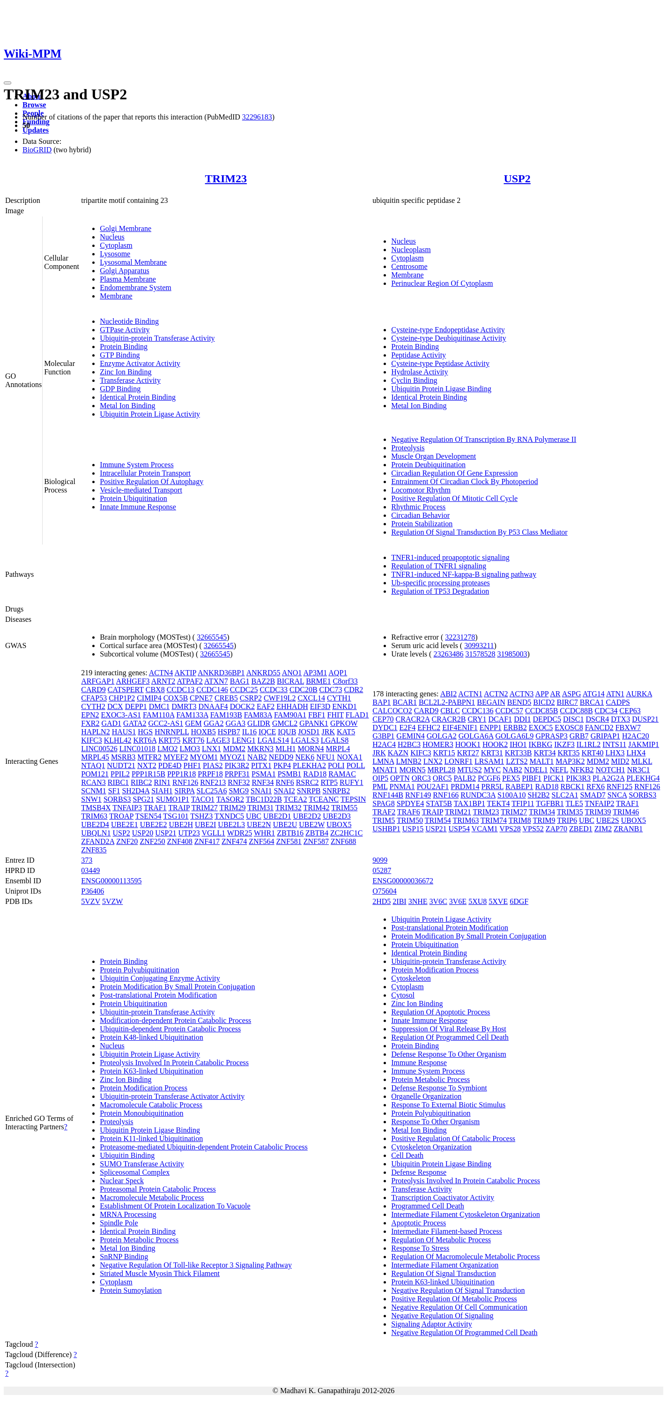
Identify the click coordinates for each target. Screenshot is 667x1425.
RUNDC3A (478, 795)
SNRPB (309, 791)
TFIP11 (522, 803)
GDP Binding (120, 389)
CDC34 (606, 711)
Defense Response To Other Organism (448, 1054)
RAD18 (314, 774)
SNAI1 (261, 791)
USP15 (412, 829)
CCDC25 (244, 690)
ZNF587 (316, 841)
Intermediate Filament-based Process (446, 1231)
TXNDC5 (229, 816)
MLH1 (285, 749)
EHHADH (292, 706)
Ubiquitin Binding (127, 1155)
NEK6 (304, 757)
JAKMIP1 (643, 744)
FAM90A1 (290, 715)
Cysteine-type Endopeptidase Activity (448, 330)
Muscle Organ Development (433, 456)
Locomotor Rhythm (421, 490)
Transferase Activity (130, 380)
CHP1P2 (122, 698)
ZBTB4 (316, 833)
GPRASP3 (551, 736)
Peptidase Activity (418, 355)
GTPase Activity (124, 330)
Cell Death (407, 1155)
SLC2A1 (565, 795)
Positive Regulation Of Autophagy (151, 481)
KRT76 (193, 740)
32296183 (257, 117)
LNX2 (433, 761)
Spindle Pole (119, 1223)
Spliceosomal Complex (135, 1172)
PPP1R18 (181, 774)
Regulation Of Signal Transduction (443, 1273)
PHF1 (192, 765)
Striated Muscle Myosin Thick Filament (160, 1273)
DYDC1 (384, 727)
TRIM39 (598, 812)
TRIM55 (344, 808)
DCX (115, 706)
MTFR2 (149, 757)
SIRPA (185, 791)
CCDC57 (510, 711)
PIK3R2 (237, 765)
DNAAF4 (213, 706)
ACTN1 (470, 694)
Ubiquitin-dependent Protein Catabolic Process (170, 1029)
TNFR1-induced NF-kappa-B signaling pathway (463, 574)
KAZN (398, 753)
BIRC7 (567, 702)
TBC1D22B (264, 799)
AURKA (639, 694)
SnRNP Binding (124, 1257)
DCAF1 (500, 719)
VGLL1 (213, 833)
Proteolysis (407, 448)
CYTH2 (93, 706)
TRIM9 (544, 820)
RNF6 (285, 782)
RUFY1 (351, 782)
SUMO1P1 (172, 799)
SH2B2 (538, 795)
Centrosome (409, 266)
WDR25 (239, 833)
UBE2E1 (124, 824)
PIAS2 (213, 765)
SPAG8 (383, 803)
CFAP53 (94, 698)
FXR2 (90, 723)
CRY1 (476, 719)
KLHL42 (118, 740)
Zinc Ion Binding (125, 372)
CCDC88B (576, 711)
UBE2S (607, 820)
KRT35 (568, 753)
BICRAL (290, 681)
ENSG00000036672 (402, 881)
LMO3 (190, 749)
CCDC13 (181, 690)
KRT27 (468, 753)
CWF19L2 (280, 698)
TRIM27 (205, 808)
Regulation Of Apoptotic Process (440, 1012)
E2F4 (408, 727)
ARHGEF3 (133, 681)
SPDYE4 (410, 803)
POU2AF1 (433, 787)
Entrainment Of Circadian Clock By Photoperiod (464, 481)
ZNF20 (127, 841)
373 (86, 860)
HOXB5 (203, 732)
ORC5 (442, 778)
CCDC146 (212, 690)
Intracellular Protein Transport (145, 473)
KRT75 (169, 740)
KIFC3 (91, 740)
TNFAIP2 (600, 803)
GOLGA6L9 (514, 736)
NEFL (559, 770)
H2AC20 (635, 736)
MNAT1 (384, 770)
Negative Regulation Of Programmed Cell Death (464, 1332)
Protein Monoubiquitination (141, 1113)
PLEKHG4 (643, 778)
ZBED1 (581, 829)
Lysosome (115, 254)
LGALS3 (305, 740)
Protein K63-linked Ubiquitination (151, 1071)
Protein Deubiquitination (428, 465)
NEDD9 (281, 757)
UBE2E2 (153, 824)
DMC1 (159, 706)
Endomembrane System (135, 287)
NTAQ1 (93, 765)
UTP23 (189, 833)
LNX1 (211, 749)
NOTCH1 (610, 770)
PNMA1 (402, 787)
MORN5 (413, 770)
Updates (35, 130)
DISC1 (573, 719)
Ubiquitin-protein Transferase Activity (157, 338)
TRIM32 (288, 808)
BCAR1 (405, 702)
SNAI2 (284, 791)
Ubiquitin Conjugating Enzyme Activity (160, 978)
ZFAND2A (97, 841)
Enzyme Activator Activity (140, 363)
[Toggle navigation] (7, 83)
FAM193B (226, 715)
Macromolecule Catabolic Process (151, 1105)
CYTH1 (339, 698)
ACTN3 (522, 694)
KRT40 (593, 753)
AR (555, 694)
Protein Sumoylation (131, 1290)
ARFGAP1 (97, 681)
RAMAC (342, 774)
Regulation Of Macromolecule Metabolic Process (465, 1257)
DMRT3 (183, 706)
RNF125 (619, 787)
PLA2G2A (608, 778)
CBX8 (155, 690)
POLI (336, 765)
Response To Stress (420, 1248)
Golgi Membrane (125, 228)
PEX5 (511, 778)
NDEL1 (536, 770)
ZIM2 (603, 829)
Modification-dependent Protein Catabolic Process (175, 1020)
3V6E (458, 901)
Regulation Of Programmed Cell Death (450, 1037)
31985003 (512, 654)
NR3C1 (638, 770)
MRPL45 (95, 757)
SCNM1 (93, 791)
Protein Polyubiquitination (139, 970)
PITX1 (261, 765)
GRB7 (579, 736)
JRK (328, 732)
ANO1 (292, 673)
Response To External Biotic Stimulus (448, 1105)
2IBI (399, 901)
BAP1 (381, 702)
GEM (193, 723)
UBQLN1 (96, 833)
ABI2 (448, 694)
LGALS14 (273, 740)
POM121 (95, 774)
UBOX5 (338, 824)
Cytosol (403, 995)
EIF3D (320, 706)
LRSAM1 (489, 761)
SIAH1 (161, 791)
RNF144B (387, 795)
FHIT (335, 715)
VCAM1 (485, 829)
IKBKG (541, 744)
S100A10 (511, 795)
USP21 (165, 833)
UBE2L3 (231, 824)
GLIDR (258, 723)
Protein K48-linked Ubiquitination (151, 1037)
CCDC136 (478, 711)
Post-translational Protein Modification (158, 995)
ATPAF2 (189, 681)
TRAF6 (408, 812)
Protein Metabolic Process (139, 1240)
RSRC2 (307, 782)
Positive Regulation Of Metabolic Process (454, 1299)
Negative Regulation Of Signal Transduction (458, 1290)
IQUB (287, 732)
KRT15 (444, 753)
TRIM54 (438, 820)
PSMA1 (264, 774)
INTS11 (614, 744)
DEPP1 (136, 706)
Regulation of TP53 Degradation (440, 591)
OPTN (400, 778)
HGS (145, 732)
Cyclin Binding (414, 380)
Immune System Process (136, 465)
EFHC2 (428, 727)
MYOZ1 (232, 757)
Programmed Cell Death (427, 1206)
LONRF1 (459, 761)
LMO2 (167, 749)
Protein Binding (124, 347)
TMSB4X (96, 808)
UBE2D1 (277, 816)
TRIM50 (410, 820)
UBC (253, 816)
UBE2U (285, 824)
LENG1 (244, 740)
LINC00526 (99, 749)
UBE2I (205, 824)
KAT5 (346, 732)
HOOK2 (495, 744)
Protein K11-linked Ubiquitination (151, 1138)
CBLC (450, 711)
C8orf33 (345, 681)
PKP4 (282, 765)
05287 (381, 870)
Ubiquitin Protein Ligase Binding (441, 389)
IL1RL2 (589, 744)
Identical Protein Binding (138, 397)
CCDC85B (541, 711)
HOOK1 (468, 744)
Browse (34, 105)
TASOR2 (230, 799)
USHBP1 (386, 829)
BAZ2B (263, 681)
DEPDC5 (547, 719)
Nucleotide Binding (129, 321)
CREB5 (226, 698)
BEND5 (519, 702)
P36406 (92, 891)
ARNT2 (163, 681)
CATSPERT (126, 690)
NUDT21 (121, 765)
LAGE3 (218, 740)
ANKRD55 (263, 673)
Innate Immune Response (138, 507)
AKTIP (185, 673)
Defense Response (418, 1172)
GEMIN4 (410, 736)
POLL (356, 765)
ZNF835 (93, 850)
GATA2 (134, 723)
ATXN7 (216, 681)
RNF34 (263, 782)
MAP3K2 (570, 761)
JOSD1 (308, 732)
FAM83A (258, 715)
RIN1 (162, 782)
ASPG (571, 694)
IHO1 (518, 744)
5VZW (112, 901)
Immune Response (419, 1063)
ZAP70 (556, 829)
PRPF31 (237, 774)
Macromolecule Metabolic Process (152, 1197)
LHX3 (615, 753)
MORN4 (311, 749)
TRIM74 (494, 820)
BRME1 (318, 681)
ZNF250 (152, 841)
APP (541, 694)
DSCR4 (597, 719)
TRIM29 (232, 808)
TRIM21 (458, 812)
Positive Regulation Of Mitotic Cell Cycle (454, 498)
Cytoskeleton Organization (431, 1147)
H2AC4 (384, 744)
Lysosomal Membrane (133, 262)
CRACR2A (413, 719)
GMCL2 (284, 723)
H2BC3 (409, 744)
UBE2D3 (337, 816)
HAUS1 (124, 732)
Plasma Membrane (128, 279)
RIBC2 (141, 782)
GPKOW (343, 723)
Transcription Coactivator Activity (442, 1197)
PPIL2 (120, 774)
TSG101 (175, 816)
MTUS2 (469, 770)
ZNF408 (180, 841)
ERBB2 (515, 727)
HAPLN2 (95, 732)
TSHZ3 (201, 816)
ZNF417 (207, 841)
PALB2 (465, 778)
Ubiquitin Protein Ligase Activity (150, 414)
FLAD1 (357, 715)
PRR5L (493, 787)
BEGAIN (491, 702)
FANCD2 (599, 727)
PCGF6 (489, 778)
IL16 (249, 732)
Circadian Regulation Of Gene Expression (454, 473)
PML (379, 787)
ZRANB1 (628, 829)
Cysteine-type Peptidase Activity (440, 363)
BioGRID (37, 150)
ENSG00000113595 (111, 881)
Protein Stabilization (421, 524)
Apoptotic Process (418, 1223)
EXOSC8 (569, 727)
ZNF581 (289, 841)
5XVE (498, 901)
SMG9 (239, 791)
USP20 (142, 833)
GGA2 (214, 723)
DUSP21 (645, 719)
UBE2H (181, 824)
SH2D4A (135, 791)
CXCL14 (311, 698)
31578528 (480, 654)
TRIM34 (542, 812)
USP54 (459, 829)
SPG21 (143, 799)
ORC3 (421, 778)
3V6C (438, 901)
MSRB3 (123, 757)
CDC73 (330, 690)
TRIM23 (226, 178)
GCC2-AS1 (166, 723)
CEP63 (630, 711)
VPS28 (509, 829)
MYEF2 (175, 757)
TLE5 (574, 803)
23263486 (448, 654)
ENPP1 (491, 727)
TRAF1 (155, 808)
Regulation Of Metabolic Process (441, 1240)
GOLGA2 (442, 736)
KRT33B (518, 753)
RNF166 (446, 795)
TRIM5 (383, 820)
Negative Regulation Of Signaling (442, 1316)
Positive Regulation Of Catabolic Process (453, 1138)
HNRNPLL (172, 732)
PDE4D (170, 765)
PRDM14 (465, 787)
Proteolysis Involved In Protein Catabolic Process (174, 1063)
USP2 (517, 178)
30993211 (479, 645)
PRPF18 (210, 774)
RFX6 (595, 787)
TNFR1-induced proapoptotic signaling (450, 557)
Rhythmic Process (418, 507)
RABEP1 (519, 787)
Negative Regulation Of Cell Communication (459, 1307)
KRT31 (492, 753)
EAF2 (265, 706)
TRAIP (179, 808)
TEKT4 (498, 803)
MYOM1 (204, 757)
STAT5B (439, 803)
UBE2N (259, 824)
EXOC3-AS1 (121, 715)
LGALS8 (335, 740)
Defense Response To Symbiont (439, 1088)
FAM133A (192, 715)
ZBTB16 (290, 833)
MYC (492, 770)
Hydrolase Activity (419, 372)
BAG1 (240, 681)
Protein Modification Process (143, 1088)
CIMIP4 (149, 698)
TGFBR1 (550, 803)
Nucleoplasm (410, 250)
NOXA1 (349, 757)
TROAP (121, 816)
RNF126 (185, 782)
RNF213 (213, 782)
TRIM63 (94, 816)
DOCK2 (242, 706)
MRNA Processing (128, 1214)
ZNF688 (343, 841)
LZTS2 (516, 761)
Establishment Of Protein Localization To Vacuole (175, 1206)
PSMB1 (290, 774)
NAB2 (257, 757)
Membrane (116, 296)
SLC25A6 (212, 791)
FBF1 (316, 715)
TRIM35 (570, 812)
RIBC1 (118, 782)
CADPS (618, 702)
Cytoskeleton (410, 978)
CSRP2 (251, 698)
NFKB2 (582, 770)
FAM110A (159, 715)
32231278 (460, 637)
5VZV (90, 901)
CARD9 (93, 690)
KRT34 (545, 753)
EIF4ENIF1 (460, 727)
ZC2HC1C (346, 833)
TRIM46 (626, 812)
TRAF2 (383, 812)
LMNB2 (408, 761)
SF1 (114, 791)
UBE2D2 (307, 816)
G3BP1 (383, 736)
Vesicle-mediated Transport (141, 490)
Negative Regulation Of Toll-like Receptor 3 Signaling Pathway (196, 1265)
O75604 (384, 891)
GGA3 (235, 723)
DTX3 (620, 719)
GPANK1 (313, 723)
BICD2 (544, 702)
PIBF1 (531, 778)
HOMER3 (437, 744)
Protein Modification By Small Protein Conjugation (177, 987)
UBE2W (312, 824)
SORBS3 (117, 799)
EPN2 (90, 715)
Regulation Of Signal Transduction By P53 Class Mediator (479, 532)
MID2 (620, 761)
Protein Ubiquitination (133, 498)
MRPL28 (442, 770)
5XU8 (477, 901)
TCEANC (324, 799)
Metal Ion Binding (127, 406)
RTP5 (329, 782)
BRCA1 (592, 702)
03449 (90, 870)
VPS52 (532, 829)
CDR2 (353, 690)
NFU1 (325, 757)
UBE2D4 (95, 824)
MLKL (641, 761)
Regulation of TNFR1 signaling (438, 566)
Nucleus (112, 237)
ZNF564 (261, 841)
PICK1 (553, 778)
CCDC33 (273, 690)
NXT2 (146, 765)
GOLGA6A (476, 736)
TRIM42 (317, 808)
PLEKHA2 (309, 765)
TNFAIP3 (127, 808)
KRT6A (144, 740)
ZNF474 (234, 841)
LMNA (383, 761)
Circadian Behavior (420, 515)
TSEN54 (148, 816)
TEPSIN (353, 799)
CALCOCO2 (392, 711)
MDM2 (234, 749)
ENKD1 (344, 706)
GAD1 (111, 723)
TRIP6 (567, 820)
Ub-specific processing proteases (440, 583)
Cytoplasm (116, 245)
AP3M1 (315, 673)
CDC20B (303, 690)
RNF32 (239, 782)
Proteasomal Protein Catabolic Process (158, 1189)
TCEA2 (295, 799)
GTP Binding (120, 355)
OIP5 (380, 778)
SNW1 (91, 799)
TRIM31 (260, 808)
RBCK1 (572, 787)
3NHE (418, 901)
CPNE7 (201, 698)
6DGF (519, 901)
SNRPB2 (336, 791)
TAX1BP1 (469, 803)
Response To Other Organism (435, 1122)
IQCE (267, 732)
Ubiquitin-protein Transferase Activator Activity (172, 1096)
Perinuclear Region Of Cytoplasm (442, 283)
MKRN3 (260, 749)
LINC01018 (137, 749)
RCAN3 (93, 782)
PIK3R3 (578, 778)
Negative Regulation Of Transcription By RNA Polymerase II (483, 439)
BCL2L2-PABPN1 (447, 702)
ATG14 (594, 694)
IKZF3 (564, 744)
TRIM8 (520, 820)
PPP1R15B (148, 774)
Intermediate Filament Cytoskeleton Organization (465, 1214)
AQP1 (337, 673)
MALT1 (541, 761)
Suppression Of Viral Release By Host (448, 1029)
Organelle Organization (426, 1096)
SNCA (617, 795)
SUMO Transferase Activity (142, 1164)
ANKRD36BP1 (221, 673)
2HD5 (381, 901)
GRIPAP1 (605, 736)
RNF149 (418, 795)
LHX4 (635, 753)
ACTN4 (161, 673)
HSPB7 (229, 732)
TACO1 (203, 799)
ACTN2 (496, 694)
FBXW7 (628, 727)
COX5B (175, 698)
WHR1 (264, 833)
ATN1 (615, 694)
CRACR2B (449, 719)
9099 (379, 860)
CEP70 (382, 719)
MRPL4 (338, 749)
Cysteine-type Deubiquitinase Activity (448, 338)
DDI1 (522, 719)
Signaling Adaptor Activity (431, 1324)
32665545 (212, 637)
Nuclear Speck (122, 1181)
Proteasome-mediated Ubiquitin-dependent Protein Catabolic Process (203, 1147)
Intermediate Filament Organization (444, 1265)
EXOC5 (541, 727)
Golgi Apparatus (124, 271)
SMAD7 (592, 795)
